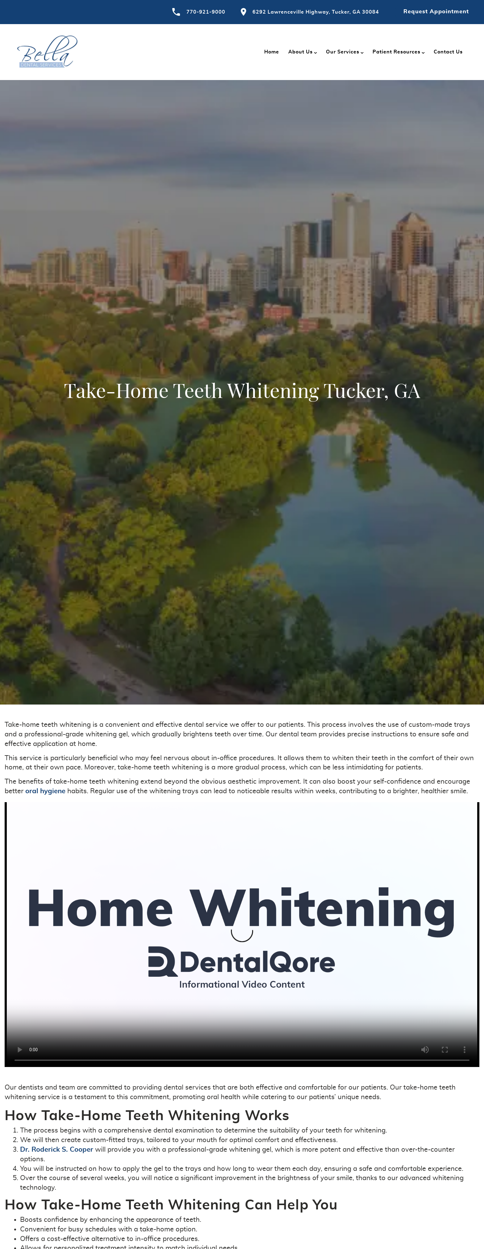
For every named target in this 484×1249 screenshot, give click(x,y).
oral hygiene (45, 791)
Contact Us (448, 51)
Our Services (342, 51)
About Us (300, 51)
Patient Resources (396, 51)
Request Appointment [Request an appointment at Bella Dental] (436, 12)
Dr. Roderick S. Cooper (56, 1149)
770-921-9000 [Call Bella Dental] (198, 12)
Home (271, 51)
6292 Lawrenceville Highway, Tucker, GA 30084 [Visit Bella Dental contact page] (310, 12)
